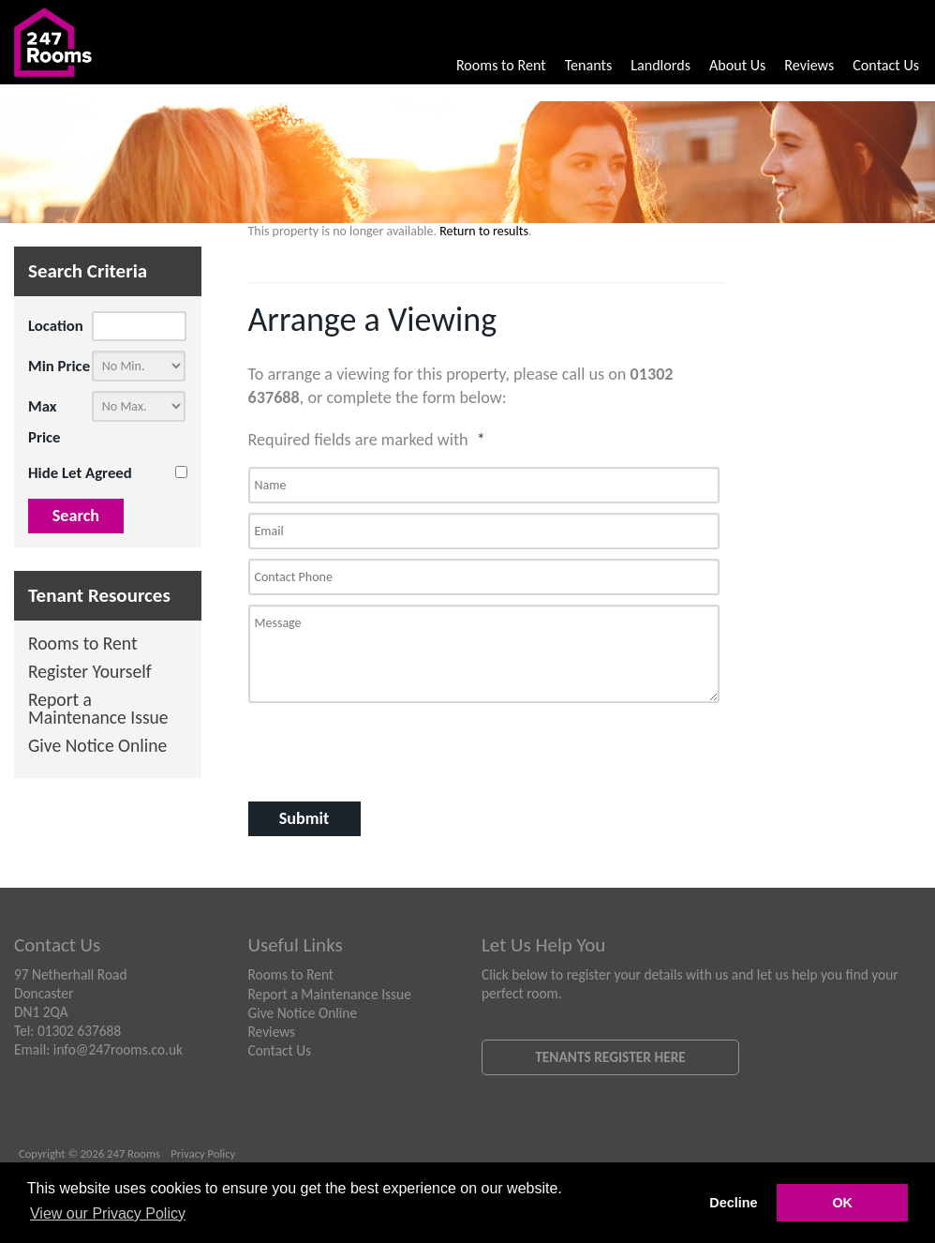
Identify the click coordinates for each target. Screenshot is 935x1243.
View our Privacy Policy (108, 1213)
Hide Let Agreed (80, 473)
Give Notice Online (97, 746)
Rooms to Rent (501, 65)
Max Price (44, 422)
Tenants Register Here (610, 1057)
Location (55, 326)
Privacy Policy (203, 1153)
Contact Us (886, 65)
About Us (737, 65)
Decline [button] (733, 1202)
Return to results (483, 231)
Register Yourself (90, 672)
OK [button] (842, 1202)
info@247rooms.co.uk (118, 1049)
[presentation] (348, 745)
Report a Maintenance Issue (98, 710)
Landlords (660, 65)
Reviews (809, 65)
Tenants (589, 65)
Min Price (59, 366)
